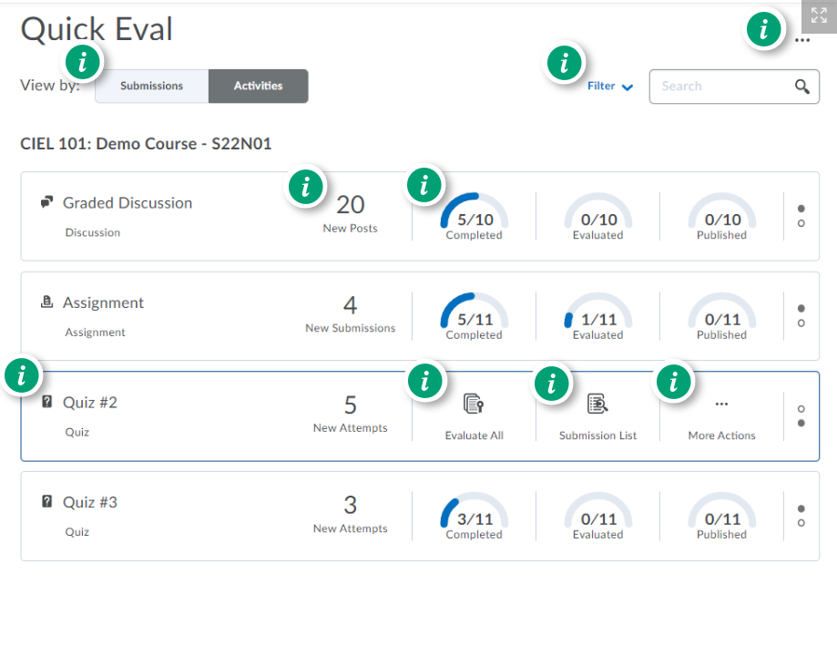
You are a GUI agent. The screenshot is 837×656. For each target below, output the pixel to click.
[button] (819, 17)
